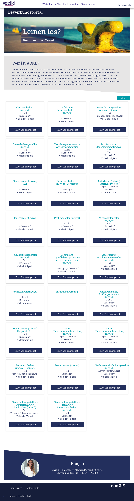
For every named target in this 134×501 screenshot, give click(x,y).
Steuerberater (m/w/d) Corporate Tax (25, 330)
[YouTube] (116, 486)
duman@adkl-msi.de (67, 472)
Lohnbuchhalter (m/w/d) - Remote (25, 366)
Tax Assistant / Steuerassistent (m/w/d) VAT (109, 147)
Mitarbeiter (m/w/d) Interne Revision (109, 182)
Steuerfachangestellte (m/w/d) (25, 145)
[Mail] (124, 486)
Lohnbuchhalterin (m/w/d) (25, 109)
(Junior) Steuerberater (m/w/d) (25, 256)
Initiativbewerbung (67, 291)
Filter (123, 98)
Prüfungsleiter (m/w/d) (67, 217)
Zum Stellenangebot (25, 129)
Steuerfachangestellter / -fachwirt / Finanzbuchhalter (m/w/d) (67, 406)
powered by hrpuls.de (21, 495)
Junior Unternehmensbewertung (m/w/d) (109, 331)
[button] (4, 496)
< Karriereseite (123, 4)
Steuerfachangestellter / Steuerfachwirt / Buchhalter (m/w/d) (25, 405)
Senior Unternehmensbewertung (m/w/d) (67, 331)
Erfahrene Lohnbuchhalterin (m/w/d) (67, 110)
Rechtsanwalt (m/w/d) (25, 291)
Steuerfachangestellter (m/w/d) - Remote (109, 109)
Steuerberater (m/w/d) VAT (25, 182)
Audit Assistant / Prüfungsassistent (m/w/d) (109, 294)
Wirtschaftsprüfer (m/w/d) (109, 219)
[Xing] (120, 486)
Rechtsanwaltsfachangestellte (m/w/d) (112, 366)
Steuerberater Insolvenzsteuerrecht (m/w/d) (109, 257)
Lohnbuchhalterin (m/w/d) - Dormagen (67, 182)
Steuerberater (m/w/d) (25, 217)
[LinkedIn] (112, 486)
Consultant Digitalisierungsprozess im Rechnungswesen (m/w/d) (67, 258)
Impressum (15, 487)
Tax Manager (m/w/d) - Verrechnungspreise (67, 145)
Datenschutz (31, 487)
